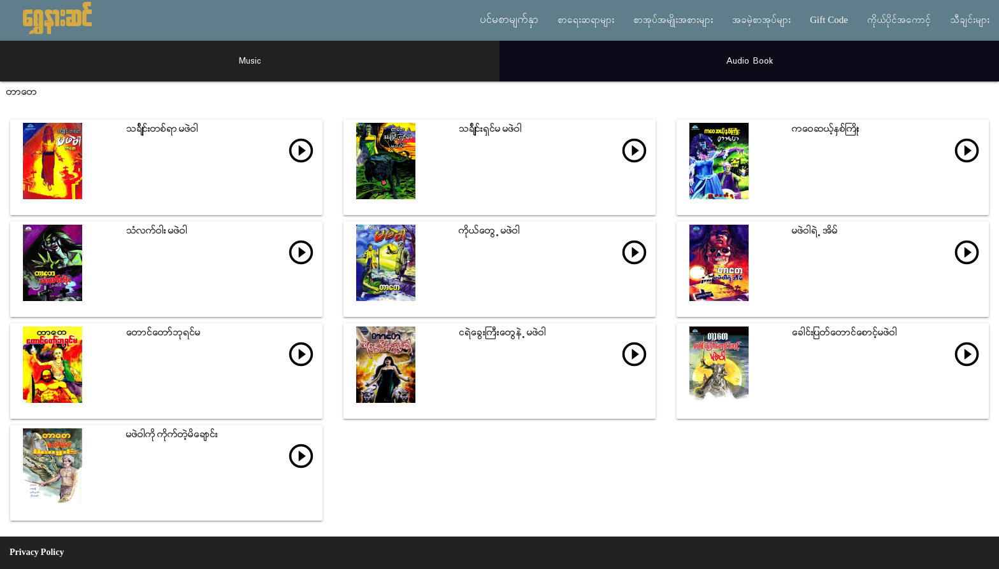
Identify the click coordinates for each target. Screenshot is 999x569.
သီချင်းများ (969, 20)
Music (250, 61)
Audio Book (749, 61)
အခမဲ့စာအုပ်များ (761, 20)
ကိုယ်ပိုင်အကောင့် (899, 20)
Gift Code (829, 20)
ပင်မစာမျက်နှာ (509, 20)
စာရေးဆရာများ (585, 20)
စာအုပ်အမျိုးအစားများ (673, 20)
